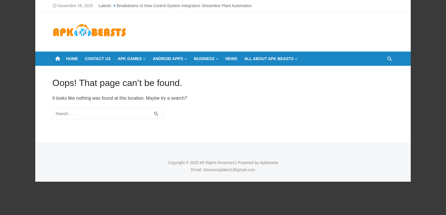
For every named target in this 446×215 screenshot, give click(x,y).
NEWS (231, 58)
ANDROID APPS (168, 58)
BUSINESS (204, 58)
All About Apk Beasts (269, 58)
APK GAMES (130, 58)
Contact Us (98, 58)
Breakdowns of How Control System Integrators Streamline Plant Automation (184, 5)
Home (72, 58)
